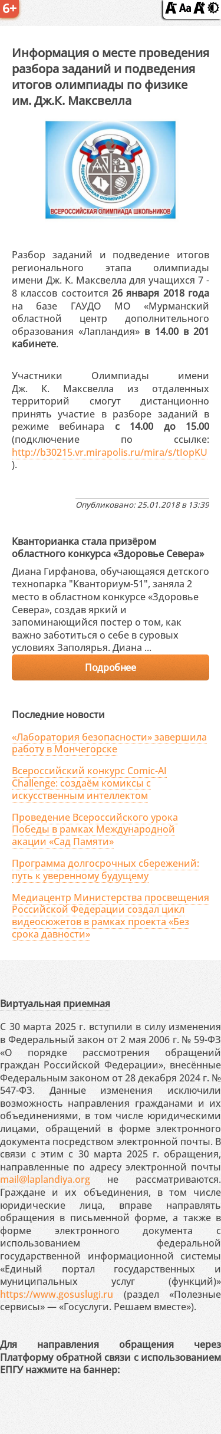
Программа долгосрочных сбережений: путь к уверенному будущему (105, 869)
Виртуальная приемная (55, 1003)
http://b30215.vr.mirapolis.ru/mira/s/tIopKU (109, 452)
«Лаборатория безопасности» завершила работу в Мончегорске (109, 743)
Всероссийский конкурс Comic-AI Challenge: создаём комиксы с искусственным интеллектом (89, 783)
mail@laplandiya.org (45, 1179)
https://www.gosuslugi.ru (56, 1294)
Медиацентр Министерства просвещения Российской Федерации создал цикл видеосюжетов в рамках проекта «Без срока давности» (110, 915)
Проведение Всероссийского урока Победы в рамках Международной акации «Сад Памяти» (95, 829)
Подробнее (110, 667)
